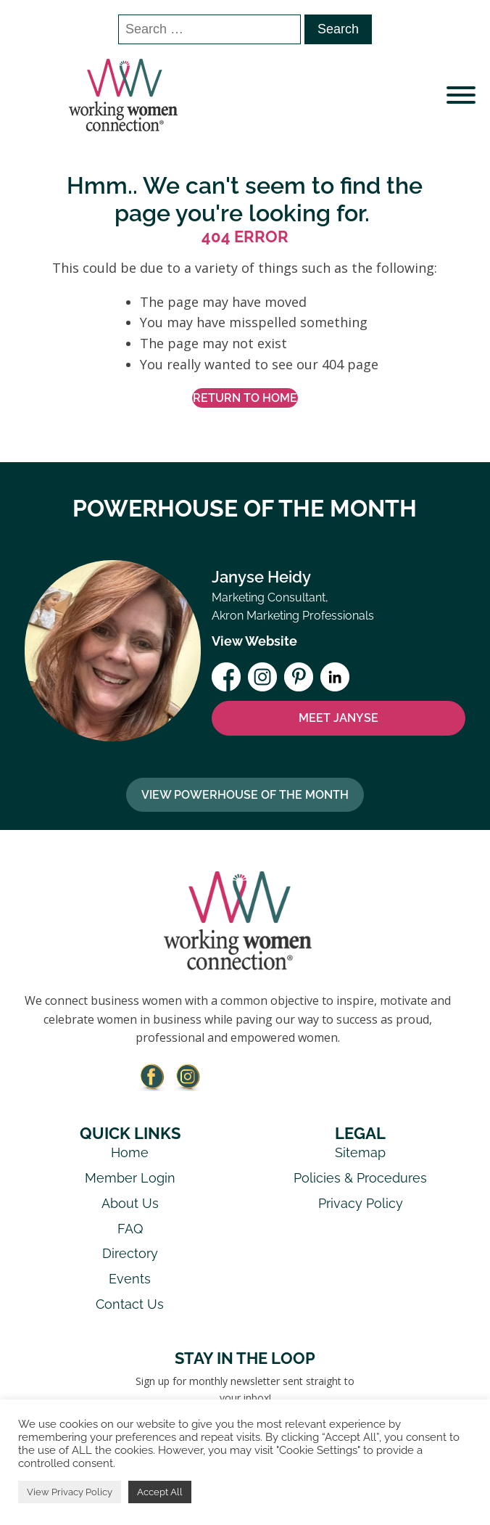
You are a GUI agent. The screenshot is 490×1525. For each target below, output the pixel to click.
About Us (130, 1203)
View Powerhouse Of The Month (245, 795)
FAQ (130, 1228)
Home (130, 1152)
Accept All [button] (160, 1492)
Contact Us (130, 1304)
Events (130, 1278)
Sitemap (360, 1152)
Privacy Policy (360, 1203)
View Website (254, 641)
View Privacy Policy (69, 1492)
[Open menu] (461, 95)
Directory (130, 1253)
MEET (338, 718)
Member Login (130, 1177)
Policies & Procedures (360, 1177)
